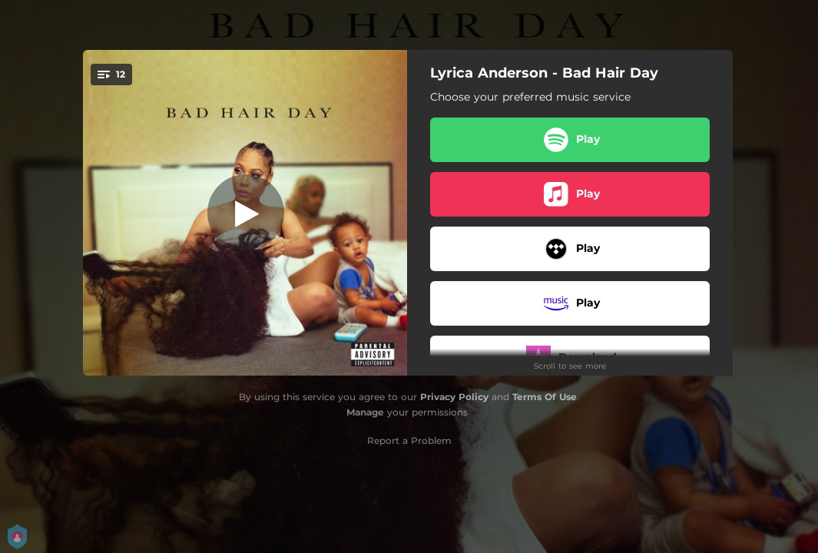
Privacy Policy (454, 396)
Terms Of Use (544, 396)
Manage (365, 412)
